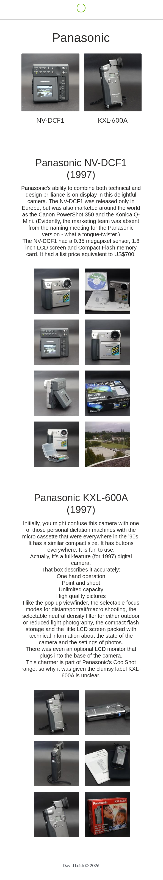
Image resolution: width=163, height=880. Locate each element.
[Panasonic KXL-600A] (56, 713)
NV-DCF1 (50, 121)
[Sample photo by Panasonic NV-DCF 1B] (107, 445)
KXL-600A (113, 121)
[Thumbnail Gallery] (56, 292)
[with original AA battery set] (56, 445)
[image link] (50, 82)
